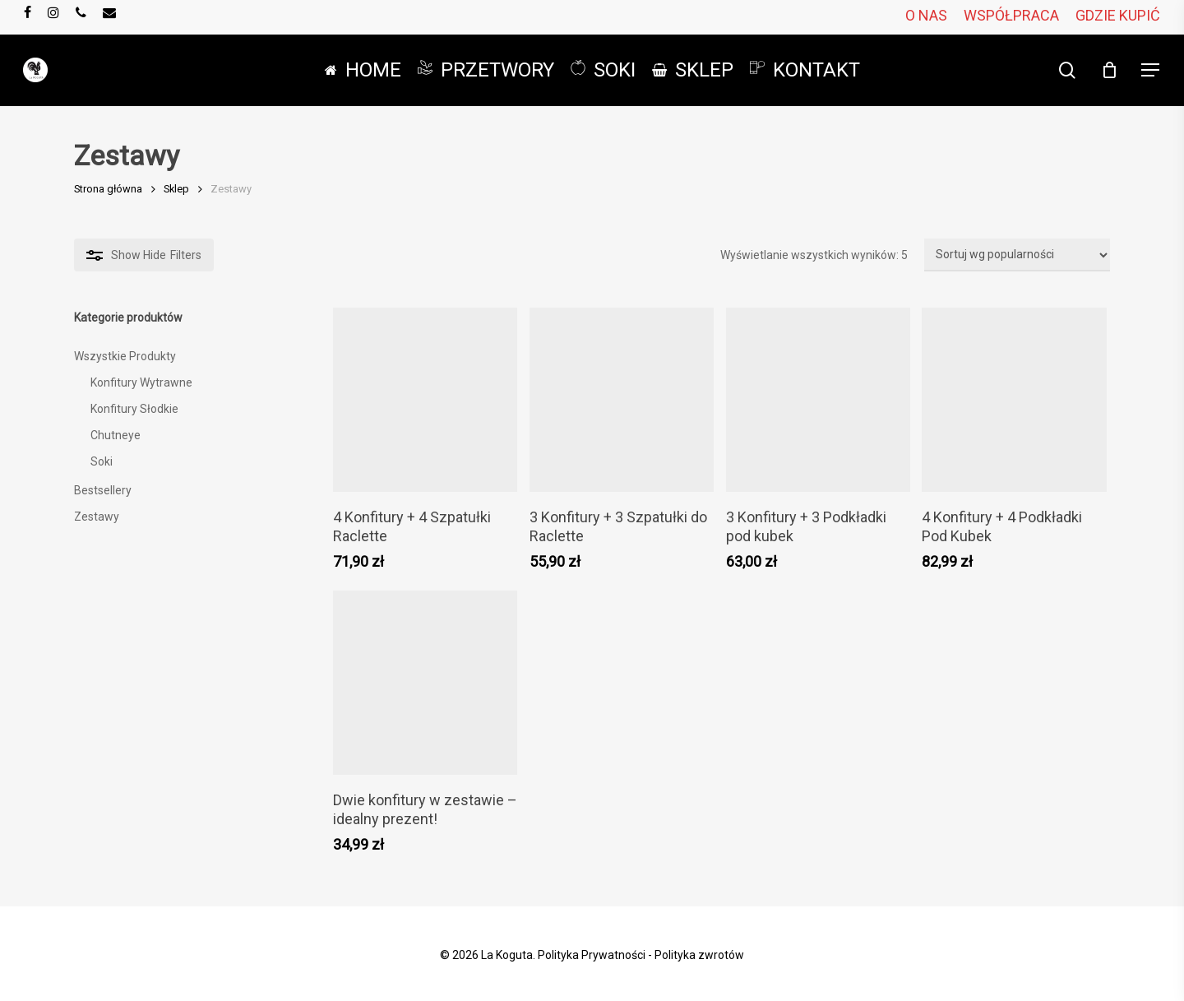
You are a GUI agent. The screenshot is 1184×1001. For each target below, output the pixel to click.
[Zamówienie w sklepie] (1017, 255)
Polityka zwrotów (699, 955)
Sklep (176, 189)
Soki (101, 461)
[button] (1151, 70)
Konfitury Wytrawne (141, 382)
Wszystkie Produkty (125, 356)
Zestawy (96, 516)
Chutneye (115, 435)
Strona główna (108, 189)
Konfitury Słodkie (134, 408)
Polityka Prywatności (591, 955)
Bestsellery (103, 490)
